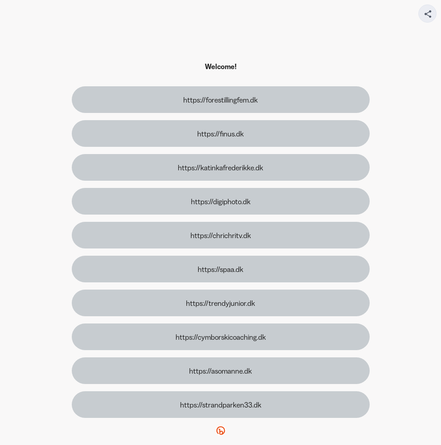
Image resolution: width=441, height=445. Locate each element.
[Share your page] (427, 14)
